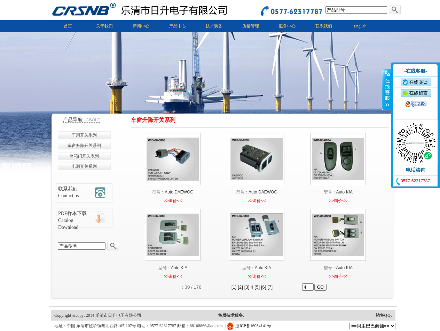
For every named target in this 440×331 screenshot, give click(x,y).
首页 (68, 26)
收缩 (387, 89)
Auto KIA (344, 192)
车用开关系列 (84, 135)
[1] (234, 287)
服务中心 (287, 26)
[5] (257, 287)
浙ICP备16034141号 (253, 325)
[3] (247, 287)
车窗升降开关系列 (84, 145)
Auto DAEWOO (179, 192)
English (360, 26)
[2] (240, 287)
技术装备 (214, 26)
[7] (270, 287)
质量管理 (250, 26)
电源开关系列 (84, 166)
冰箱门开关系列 (84, 156)
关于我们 (104, 26)
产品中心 (177, 26)
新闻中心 (141, 26)
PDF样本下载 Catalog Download (72, 220)
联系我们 (323, 26)
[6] (263, 287)
